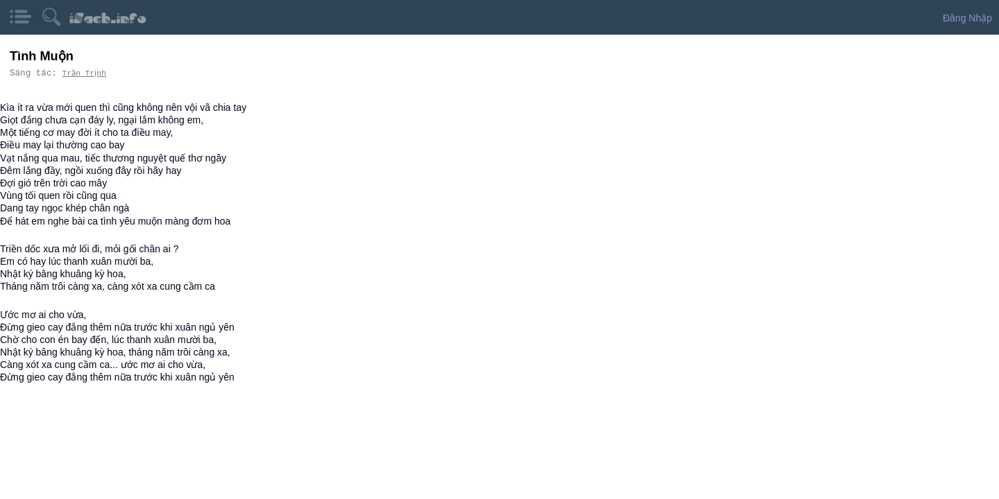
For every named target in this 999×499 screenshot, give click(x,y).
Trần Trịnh (86, 73)
